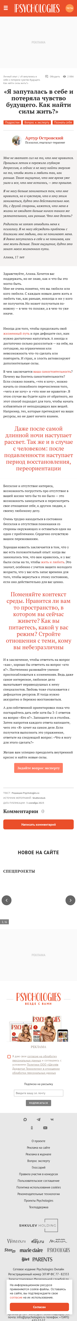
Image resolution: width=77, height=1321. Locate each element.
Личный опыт (10, 76)
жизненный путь (16, 333)
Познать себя (63, 122)
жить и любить (52, 562)
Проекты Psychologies (38, 1200)
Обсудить (52, 76)
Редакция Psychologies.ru (25, 792)
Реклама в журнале (38, 1154)
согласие (16, 1297)
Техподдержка (38, 1207)
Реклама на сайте (38, 1148)
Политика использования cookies (38, 1187)
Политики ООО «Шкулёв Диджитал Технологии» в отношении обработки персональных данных (36, 1069)
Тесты (70, 8)
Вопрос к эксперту (36, 122)
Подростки (12, 122)
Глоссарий (38, 1167)
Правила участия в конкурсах (38, 1174)
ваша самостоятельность (52, 371)
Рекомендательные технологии (38, 1194)
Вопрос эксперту (38, 1161)
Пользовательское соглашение (39, 1181)
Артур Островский (44, 138)
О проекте (38, 1141)
